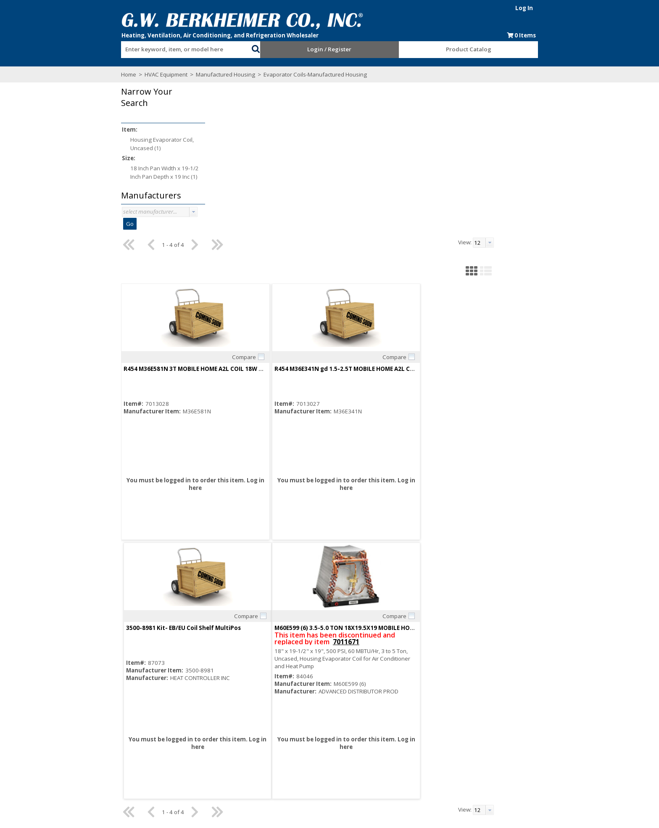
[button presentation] (175, 212)
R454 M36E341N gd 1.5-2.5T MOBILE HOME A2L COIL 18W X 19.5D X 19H (414, 217)
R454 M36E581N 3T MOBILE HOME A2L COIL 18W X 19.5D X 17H (278, 217)
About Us (209, 734)
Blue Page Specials (403, 741)
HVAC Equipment (147, 74)
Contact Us (211, 764)
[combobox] (174, 47)
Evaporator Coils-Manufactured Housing (296, 74)
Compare (284, 205)
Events (387, 749)
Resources (302, 749)
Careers (208, 749)
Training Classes (309, 764)
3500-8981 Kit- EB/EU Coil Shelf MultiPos (495, 217)
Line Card (391, 734)
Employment (213, 756)
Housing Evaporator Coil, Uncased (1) (143, 144)
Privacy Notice (397, 756)
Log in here (258, 336)
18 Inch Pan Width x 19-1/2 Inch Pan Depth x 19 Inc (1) (146, 172)
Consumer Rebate (221, 741)
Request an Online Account (323, 734)
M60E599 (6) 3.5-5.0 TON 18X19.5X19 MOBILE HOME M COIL (274, 476)
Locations (210, 771)
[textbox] (170, 49)
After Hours (303, 756)
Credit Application (310, 741)
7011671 (277, 490)
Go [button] (111, 224)
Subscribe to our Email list (139, 756)
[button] (249, 48)
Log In (542, 8)
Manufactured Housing (207, 74)
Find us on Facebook (142, 765)
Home (110, 74)
